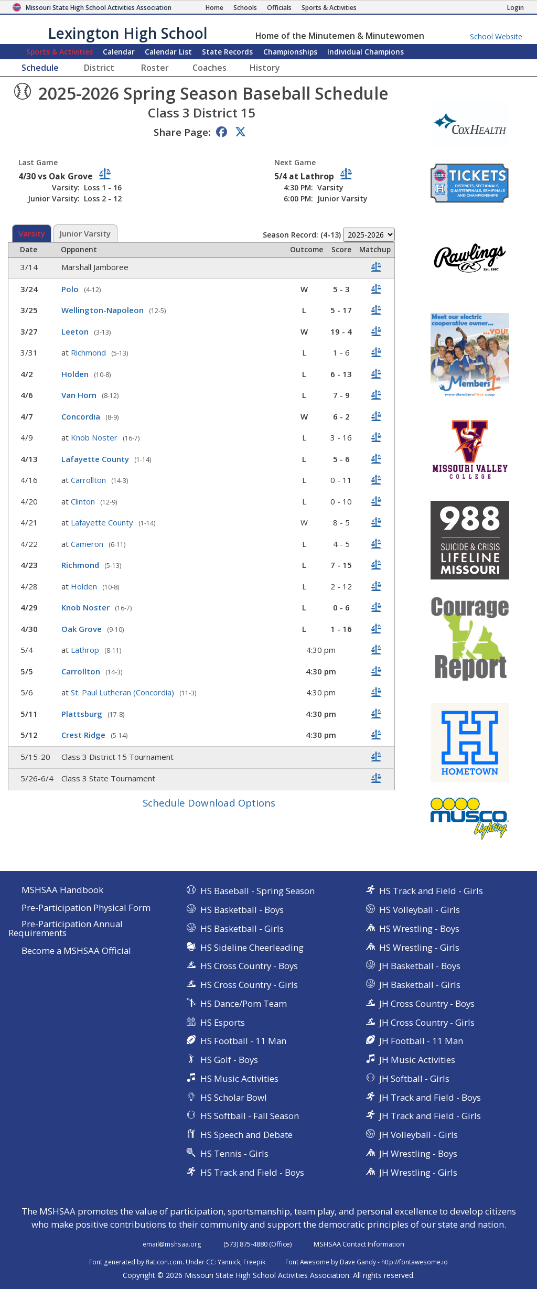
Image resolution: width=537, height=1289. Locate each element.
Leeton (76, 331)
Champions (365, 52)
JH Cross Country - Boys (427, 1003)
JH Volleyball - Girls (418, 1135)
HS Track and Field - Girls (431, 891)
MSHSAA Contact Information (359, 1244)
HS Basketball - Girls (242, 928)
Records (227, 52)
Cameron (88, 544)
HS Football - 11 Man (243, 1041)
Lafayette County (96, 459)
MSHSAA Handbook (62, 890)
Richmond (89, 352)
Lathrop (86, 649)
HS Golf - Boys (229, 1060)
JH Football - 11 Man (421, 1041)
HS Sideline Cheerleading (252, 947)
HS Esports (222, 1022)
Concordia (81, 416)
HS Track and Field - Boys (252, 1172)
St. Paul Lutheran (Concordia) (123, 692)
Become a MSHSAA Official (76, 951)
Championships (290, 52)
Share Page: (182, 131)
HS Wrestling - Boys (419, 928)
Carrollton (89, 480)
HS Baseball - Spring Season (257, 891)
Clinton (84, 501)
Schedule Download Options (209, 802)
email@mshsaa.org (172, 1244)
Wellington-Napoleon (103, 310)
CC (210, 1262)
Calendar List (168, 52)
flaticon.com (164, 1262)
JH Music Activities (417, 1060)
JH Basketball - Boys (419, 966)
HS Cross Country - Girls (249, 985)
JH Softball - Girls (414, 1078)
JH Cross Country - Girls (427, 1022)
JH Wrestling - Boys (418, 1153)
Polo (71, 289)
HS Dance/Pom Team (243, 1003)
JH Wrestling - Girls (418, 1172)
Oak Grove (82, 629)
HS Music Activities (239, 1078)
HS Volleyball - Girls (419, 910)
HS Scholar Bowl (233, 1097)
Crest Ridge (84, 734)
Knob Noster (95, 437)
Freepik (254, 1262)
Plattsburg (82, 713)
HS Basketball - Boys (242, 910)
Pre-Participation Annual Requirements (65, 928)
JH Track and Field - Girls (430, 1116)
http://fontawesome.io (414, 1262)
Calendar (119, 52)
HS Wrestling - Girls (419, 947)
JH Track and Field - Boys (430, 1097)
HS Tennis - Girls (234, 1153)
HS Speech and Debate (246, 1135)
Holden (76, 374)
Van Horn (80, 395)
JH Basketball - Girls (419, 985)
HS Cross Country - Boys (249, 966)
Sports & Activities (59, 52)
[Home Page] (214, 8)
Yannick (229, 1262)
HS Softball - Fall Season (249, 1116)
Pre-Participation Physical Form (86, 908)
